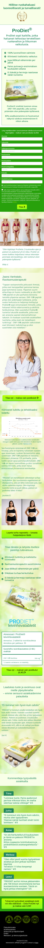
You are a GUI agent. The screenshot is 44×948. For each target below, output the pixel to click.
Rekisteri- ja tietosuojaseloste (15, 935)
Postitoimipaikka (8, 167)
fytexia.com (27, 444)
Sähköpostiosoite (8, 148)
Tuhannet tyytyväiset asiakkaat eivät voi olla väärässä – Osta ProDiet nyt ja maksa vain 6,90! (22, 903)
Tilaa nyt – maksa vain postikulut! (22, 398)
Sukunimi (5, 142)
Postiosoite (6, 154)
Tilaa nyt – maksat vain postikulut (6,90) (22, 671)
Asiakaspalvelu (9, 929)
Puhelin (4, 173)
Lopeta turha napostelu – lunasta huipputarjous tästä (22, 533)
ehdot (15, 202)
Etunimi (4, 136)
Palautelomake (10, 927)
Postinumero (6, 161)
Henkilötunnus (7, 179)
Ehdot (6, 933)
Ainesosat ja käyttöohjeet (14, 931)
